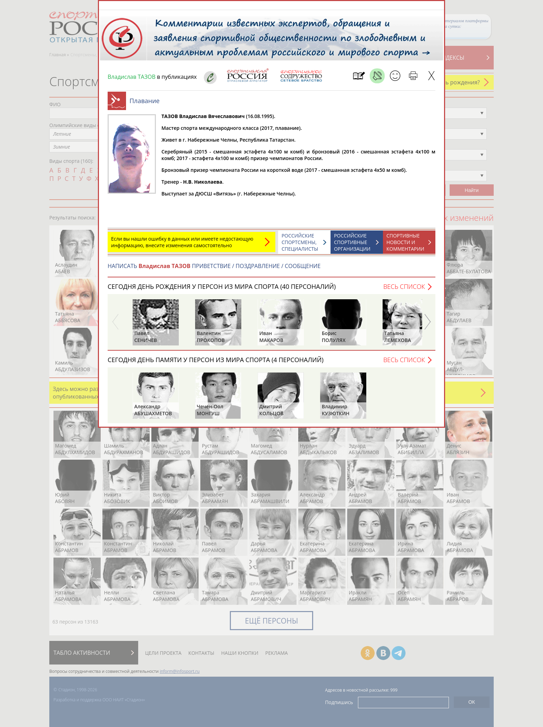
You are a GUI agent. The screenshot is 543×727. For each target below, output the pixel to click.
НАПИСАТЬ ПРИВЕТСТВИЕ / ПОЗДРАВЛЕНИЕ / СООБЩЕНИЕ (214, 269)
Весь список (404, 290)
